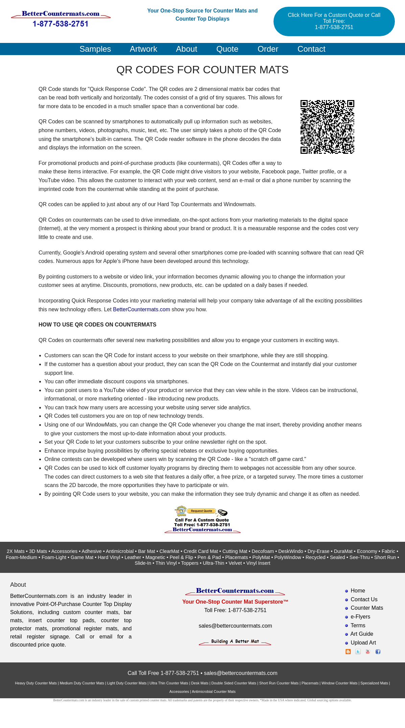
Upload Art (363, 643)
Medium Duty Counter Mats (82, 683)
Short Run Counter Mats (279, 683)
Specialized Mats (374, 683)
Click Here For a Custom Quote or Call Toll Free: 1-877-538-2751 (334, 21)
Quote (227, 48)
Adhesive (92, 551)
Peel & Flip (181, 557)
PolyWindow (287, 557)
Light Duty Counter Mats (126, 683)
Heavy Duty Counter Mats (36, 683)
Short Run (385, 557)
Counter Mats (367, 608)
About (186, 48)
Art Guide (362, 634)
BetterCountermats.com (141, 309)
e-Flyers (361, 617)
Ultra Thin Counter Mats (168, 683)
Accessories (64, 551)
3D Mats (38, 551)
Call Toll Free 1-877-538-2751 (163, 673)
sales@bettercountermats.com (235, 626)
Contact (311, 48)
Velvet (235, 563)
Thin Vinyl (166, 563)
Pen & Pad (209, 557)
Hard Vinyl (109, 557)
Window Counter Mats (339, 683)
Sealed (337, 557)
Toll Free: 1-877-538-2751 (235, 610)
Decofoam (263, 551)
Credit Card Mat (201, 551)
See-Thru (360, 557)
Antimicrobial (120, 551)
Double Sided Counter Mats (233, 683)
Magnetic (155, 557)
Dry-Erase (319, 551)
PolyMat (261, 557)
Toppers (189, 563)
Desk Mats (199, 683)
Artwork (143, 48)
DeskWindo (290, 551)
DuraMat (343, 551)
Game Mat (82, 557)
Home (358, 590)
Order (268, 48)
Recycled (316, 557)
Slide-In (143, 563)
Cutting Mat (234, 551)
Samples (95, 48)
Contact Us (364, 599)
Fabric (388, 551)
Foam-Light (54, 557)
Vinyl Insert (258, 563)
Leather (132, 557)
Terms (358, 625)
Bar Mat (146, 551)
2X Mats (16, 551)
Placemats (236, 557)
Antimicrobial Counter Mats (214, 691)
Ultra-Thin (213, 563)
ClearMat (169, 551)
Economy (367, 551)
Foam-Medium (21, 557)
